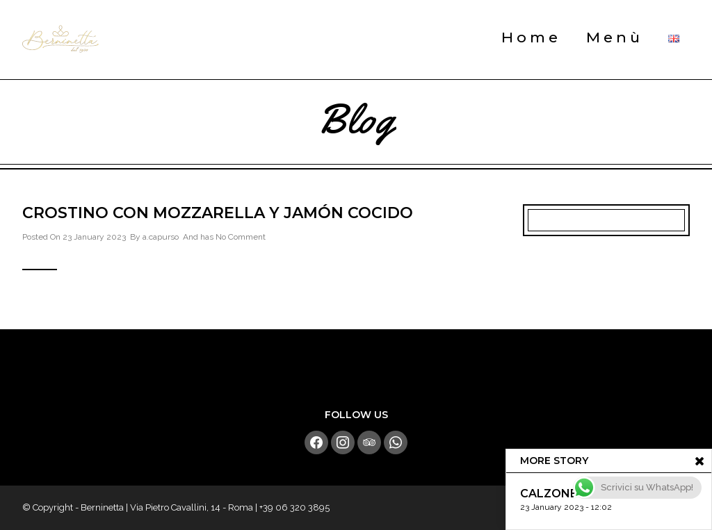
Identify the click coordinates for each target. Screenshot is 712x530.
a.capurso (161, 237)
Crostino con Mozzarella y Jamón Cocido (217, 213)
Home (531, 37)
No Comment (241, 237)
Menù (614, 37)
